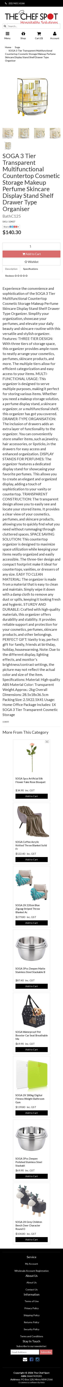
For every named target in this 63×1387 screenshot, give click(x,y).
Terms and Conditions (31, 1336)
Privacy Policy (31, 1308)
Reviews (16, 275)
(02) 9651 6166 (15, 3)
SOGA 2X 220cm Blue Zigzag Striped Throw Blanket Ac (27, 909)
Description (11, 268)
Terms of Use (32, 1301)
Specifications (30, 268)
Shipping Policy (31, 1315)
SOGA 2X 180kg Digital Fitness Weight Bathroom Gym (29, 1099)
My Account (31, 1263)
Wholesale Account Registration (31, 1270)
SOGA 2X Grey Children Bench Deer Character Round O (28, 1225)
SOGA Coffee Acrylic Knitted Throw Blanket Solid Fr (31, 845)
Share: (11, 226)
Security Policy (31, 1329)
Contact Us (32, 1289)
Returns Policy (31, 1322)
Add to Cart (31, 254)
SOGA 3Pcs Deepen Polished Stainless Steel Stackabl (28, 1162)
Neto (42, 1382)
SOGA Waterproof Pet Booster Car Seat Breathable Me (31, 1035)
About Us (32, 1282)
